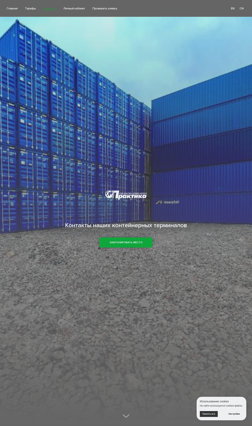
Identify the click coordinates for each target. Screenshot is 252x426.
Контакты (49, 8)
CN (242, 8)
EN (233, 8)
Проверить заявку (104, 8)
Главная (12, 8)
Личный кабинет (74, 8)
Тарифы (30, 8)
